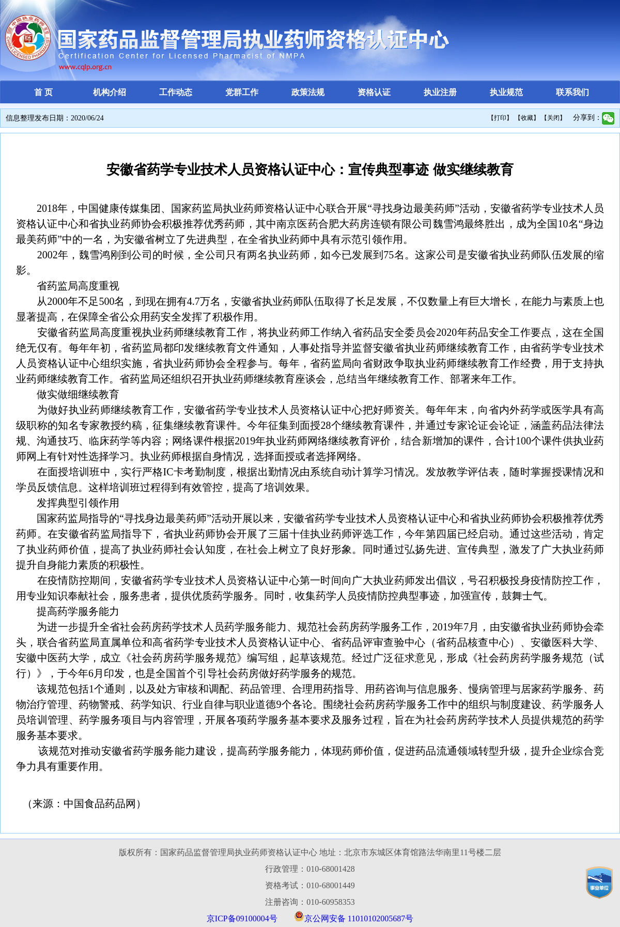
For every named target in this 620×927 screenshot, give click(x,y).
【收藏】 (527, 117)
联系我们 (572, 92)
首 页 (43, 92)
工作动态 (175, 92)
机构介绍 (109, 92)
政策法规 (307, 92)
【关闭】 (553, 117)
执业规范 (506, 92)
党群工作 (241, 92)
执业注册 (440, 92)
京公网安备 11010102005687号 (358, 918)
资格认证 (374, 92)
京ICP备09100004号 (242, 918)
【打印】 (500, 117)
